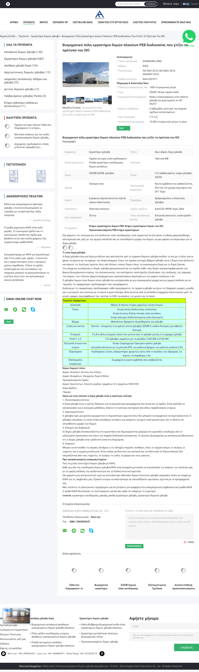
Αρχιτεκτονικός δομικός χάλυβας (24, 72)
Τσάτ (121, 128)
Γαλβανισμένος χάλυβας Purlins (23, 96)
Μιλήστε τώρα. (171, 3)
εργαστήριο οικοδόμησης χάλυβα (89, 495)
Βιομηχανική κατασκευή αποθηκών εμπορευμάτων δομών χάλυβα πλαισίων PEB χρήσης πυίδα (53, 626)
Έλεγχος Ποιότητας (144, 22)
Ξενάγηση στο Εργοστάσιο (113, 22)
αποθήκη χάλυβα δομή (17, 65)
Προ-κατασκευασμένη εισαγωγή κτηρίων (84, 459)
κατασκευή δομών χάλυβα (20, 52)
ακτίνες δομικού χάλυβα (19, 89)
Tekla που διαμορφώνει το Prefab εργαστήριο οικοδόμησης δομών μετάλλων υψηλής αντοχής (74, 587)
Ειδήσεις (4, 643)
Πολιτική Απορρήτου (30, 666)
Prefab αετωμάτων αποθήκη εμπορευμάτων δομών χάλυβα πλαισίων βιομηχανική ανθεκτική (53, 644)
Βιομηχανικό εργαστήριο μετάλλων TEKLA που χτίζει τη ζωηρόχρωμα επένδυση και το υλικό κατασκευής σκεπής (101, 587)
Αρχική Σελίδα (7, 36)
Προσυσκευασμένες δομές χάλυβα (99, 641)
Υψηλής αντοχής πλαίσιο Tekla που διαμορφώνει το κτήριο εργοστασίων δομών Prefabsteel (32, 128)
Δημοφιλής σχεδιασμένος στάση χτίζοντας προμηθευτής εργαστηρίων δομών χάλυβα (31, 147)
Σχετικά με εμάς (83, 22)
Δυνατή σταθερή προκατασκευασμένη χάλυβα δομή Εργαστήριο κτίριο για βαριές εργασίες (183, 587)
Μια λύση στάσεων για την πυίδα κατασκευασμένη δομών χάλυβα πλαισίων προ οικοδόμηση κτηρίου (32, 137)
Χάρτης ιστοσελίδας (11, 648)
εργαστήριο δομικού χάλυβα (153, 495)
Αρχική (14, 22)
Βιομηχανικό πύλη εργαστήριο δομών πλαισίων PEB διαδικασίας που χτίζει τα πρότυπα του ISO (87, 111)
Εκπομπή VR (60, 22)
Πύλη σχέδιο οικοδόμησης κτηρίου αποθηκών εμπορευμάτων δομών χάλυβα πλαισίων (54, 635)
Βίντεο (44, 22)
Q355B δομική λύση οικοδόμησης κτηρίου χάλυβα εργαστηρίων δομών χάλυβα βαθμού (128, 587)
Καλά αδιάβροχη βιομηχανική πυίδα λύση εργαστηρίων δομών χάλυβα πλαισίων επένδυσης (103, 626)
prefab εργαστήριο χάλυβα (122, 495)
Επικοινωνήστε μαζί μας (176, 22)
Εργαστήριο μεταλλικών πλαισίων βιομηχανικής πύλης (99, 635)
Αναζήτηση (151, 4)
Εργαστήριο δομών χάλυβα (45, 36)
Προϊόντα (29, 22)
